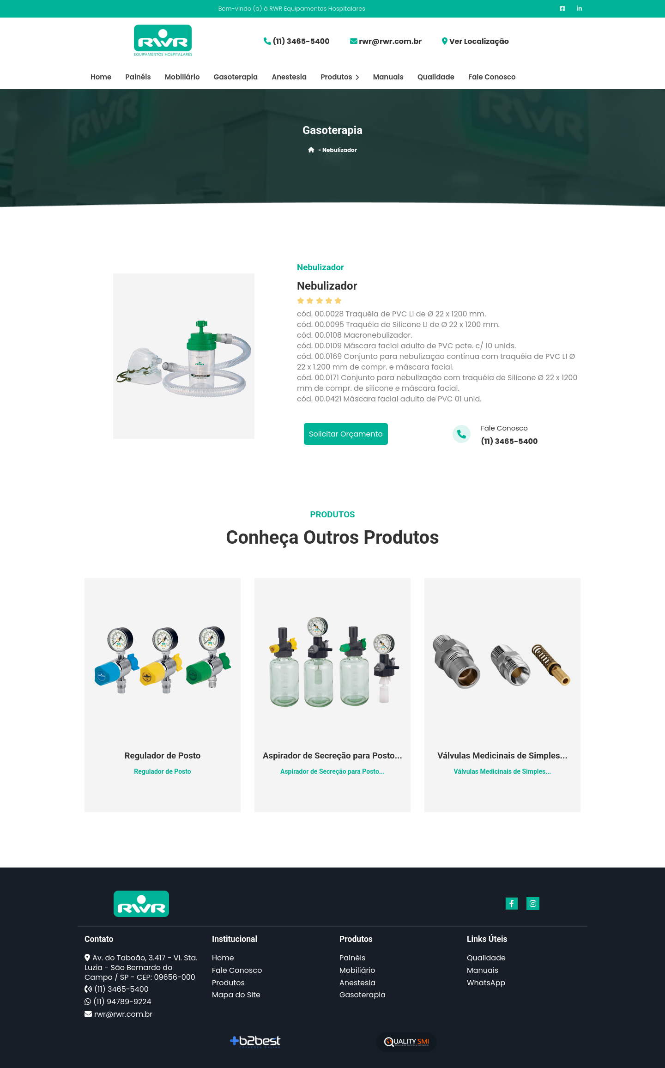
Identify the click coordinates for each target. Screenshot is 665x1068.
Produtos (339, 77)
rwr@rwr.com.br (390, 41)
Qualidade (435, 77)
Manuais (388, 77)
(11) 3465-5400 (300, 41)
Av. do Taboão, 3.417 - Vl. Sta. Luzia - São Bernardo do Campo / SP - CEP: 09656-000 (141, 968)
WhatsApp (486, 982)
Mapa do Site (236, 994)
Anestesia (289, 77)
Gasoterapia (236, 77)
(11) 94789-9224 (122, 1001)
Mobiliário (182, 77)
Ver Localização (479, 41)
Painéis (138, 77)
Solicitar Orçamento (346, 434)
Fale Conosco (491, 77)
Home (101, 77)
